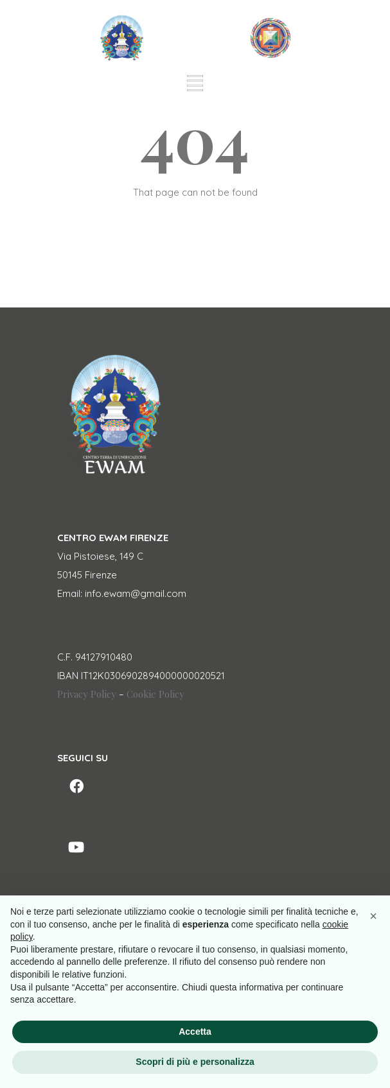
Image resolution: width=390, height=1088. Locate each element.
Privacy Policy (86, 693)
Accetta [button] (195, 1031)
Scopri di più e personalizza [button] (195, 1062)
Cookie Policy (155, 693)
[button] (373, 916)
